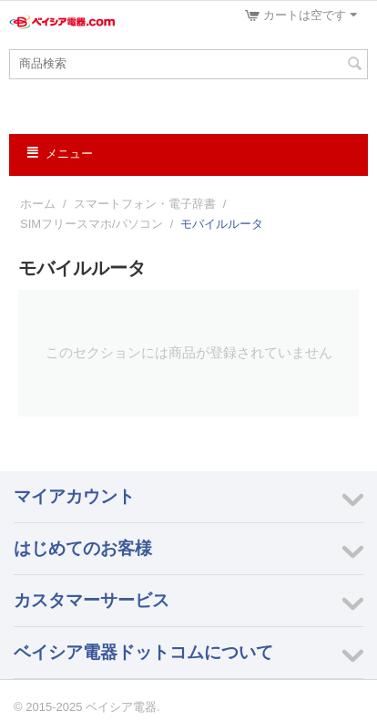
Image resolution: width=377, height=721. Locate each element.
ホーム (38, 204)
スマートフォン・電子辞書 (145, 204)
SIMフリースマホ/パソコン (91, 224)
